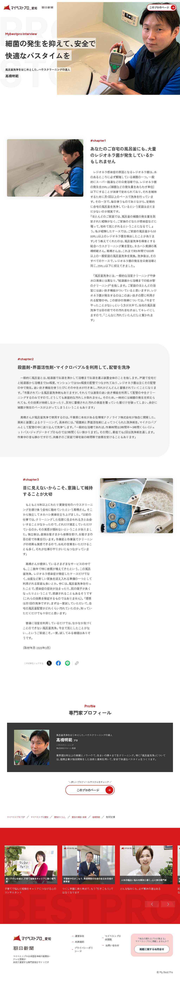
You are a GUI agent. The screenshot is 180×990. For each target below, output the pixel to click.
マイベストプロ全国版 (113, 937)
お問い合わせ (112, 945)
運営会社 (79, 936)
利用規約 (79, 941)
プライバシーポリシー (84, 949)
